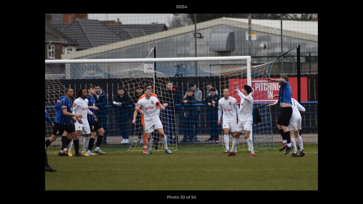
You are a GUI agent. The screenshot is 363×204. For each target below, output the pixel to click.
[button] (352, 8)
